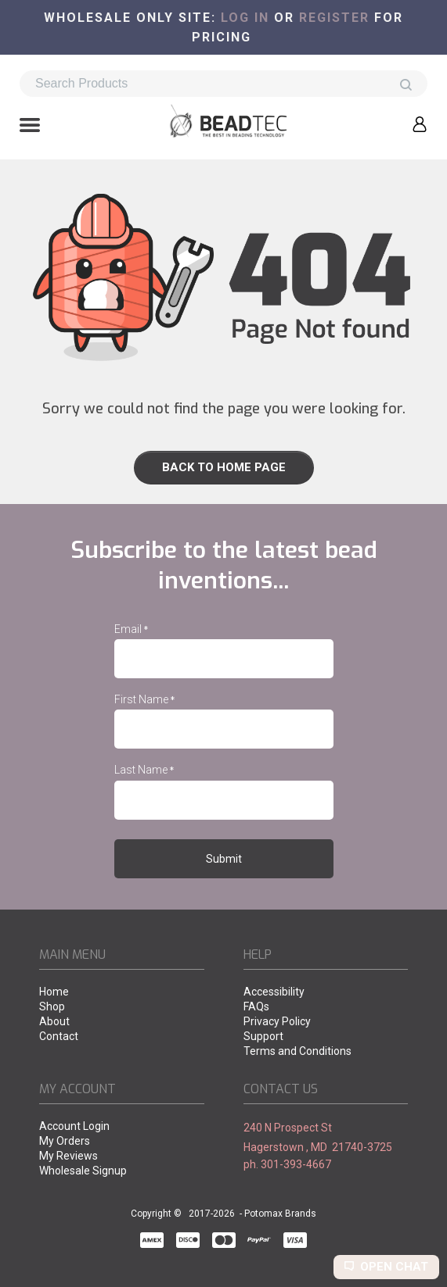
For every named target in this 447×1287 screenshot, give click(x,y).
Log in (245, 17)
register (334, 17)
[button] (30, 126)
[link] (223, 467)
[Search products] (223, 83)
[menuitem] (121, 992)
